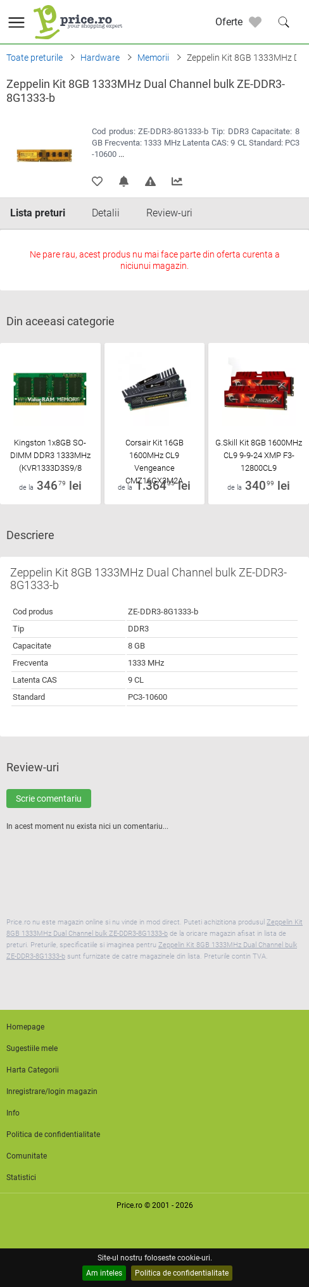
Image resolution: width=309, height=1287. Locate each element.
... (121, 154)
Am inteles (104, 1273)
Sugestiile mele (32, 1048)
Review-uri (169, 213)
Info (13, 1113)
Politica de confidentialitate (182, 1273)
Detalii (106, 213)
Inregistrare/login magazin (52, 1091)
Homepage (25, 1027)
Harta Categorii (32, 1070)
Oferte (229, 22)
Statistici (21, 1177)
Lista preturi (37, 213)
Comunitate (26, 1156)
